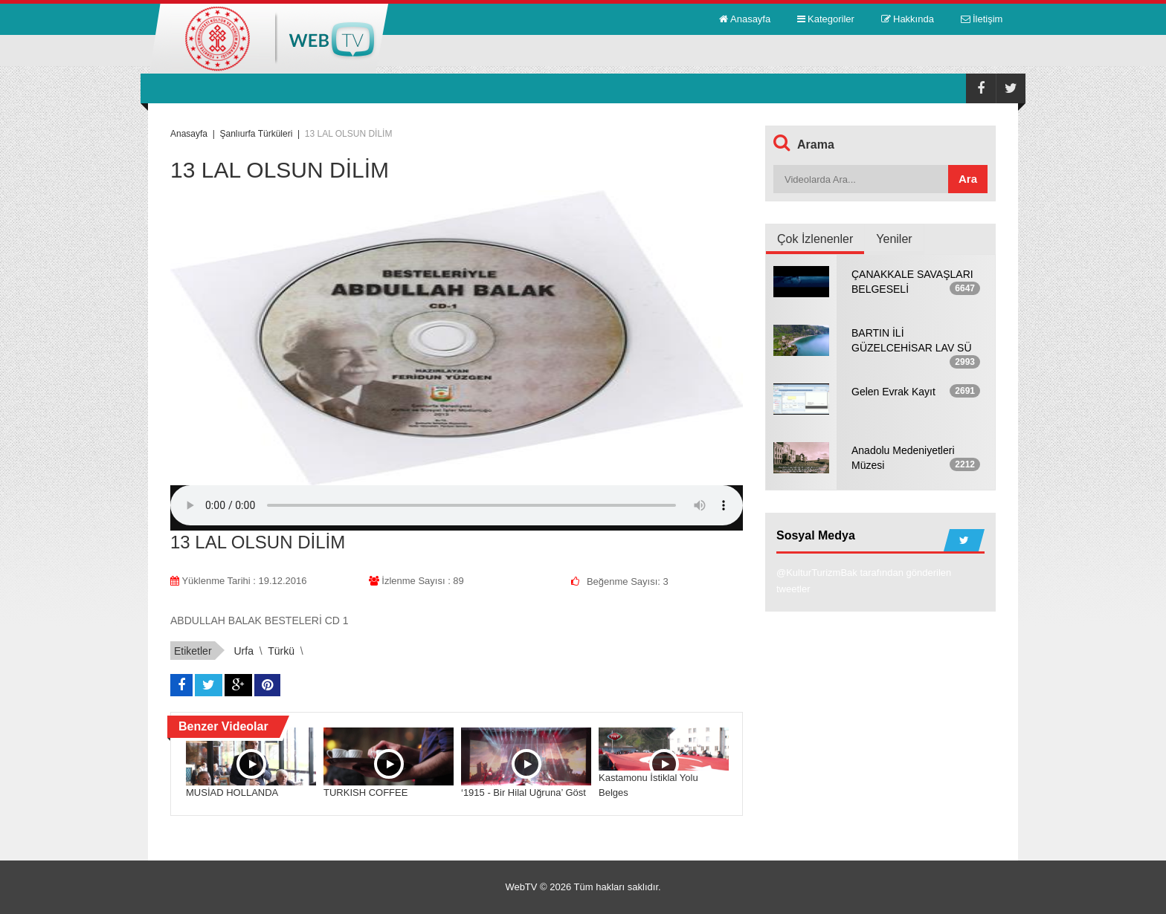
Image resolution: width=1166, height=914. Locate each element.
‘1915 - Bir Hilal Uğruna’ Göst (523, 792)
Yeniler (894, 239)
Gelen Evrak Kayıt (893, 392)
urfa (243, 651)
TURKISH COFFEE (365, 792)
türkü (281, 651)
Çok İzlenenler (815, 239)
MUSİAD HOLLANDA (232, 792)
